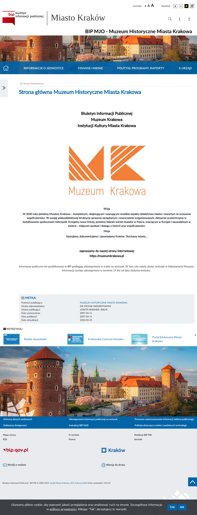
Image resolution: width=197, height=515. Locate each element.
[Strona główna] (7, 68)
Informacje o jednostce (43, 68)
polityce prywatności (63, 509)
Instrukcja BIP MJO (78, 425)
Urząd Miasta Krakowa (59, 483)
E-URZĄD (185, 68)
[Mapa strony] (180, 20)
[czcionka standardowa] (145, 6)
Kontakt (138, 439)
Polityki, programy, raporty (140, 68)
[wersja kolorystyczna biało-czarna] (180, 6)
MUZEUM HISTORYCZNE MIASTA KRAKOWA (103, 303)
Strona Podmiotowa (33, 84)
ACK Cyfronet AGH (78, 483)
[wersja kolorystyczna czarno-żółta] (186, 6)
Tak (172, 507)
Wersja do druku (113, 465)
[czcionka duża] (156, 6)
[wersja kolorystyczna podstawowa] (175, 6)
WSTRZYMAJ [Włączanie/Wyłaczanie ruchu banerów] (13, 329)
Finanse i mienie (90, 68)
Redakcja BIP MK (143, 435)
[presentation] (195, 335)
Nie (182, 507)
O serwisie (74, 435)
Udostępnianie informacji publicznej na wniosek (93, 419)
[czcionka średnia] (148, 6)
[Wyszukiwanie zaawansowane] (170, 19)
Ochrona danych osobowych (17, 419)
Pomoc (72, 439)
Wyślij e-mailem (14, 465)
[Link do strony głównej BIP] (58, 18)
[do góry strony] (192, 481)
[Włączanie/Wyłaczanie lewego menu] (4, 88)
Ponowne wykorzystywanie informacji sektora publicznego (164, 419)
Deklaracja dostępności (15, 425)
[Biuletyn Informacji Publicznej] (49, 452)
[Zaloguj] (189, 20)
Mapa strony (9, 435)
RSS (5, 439)
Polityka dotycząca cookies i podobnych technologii (161, 425)
